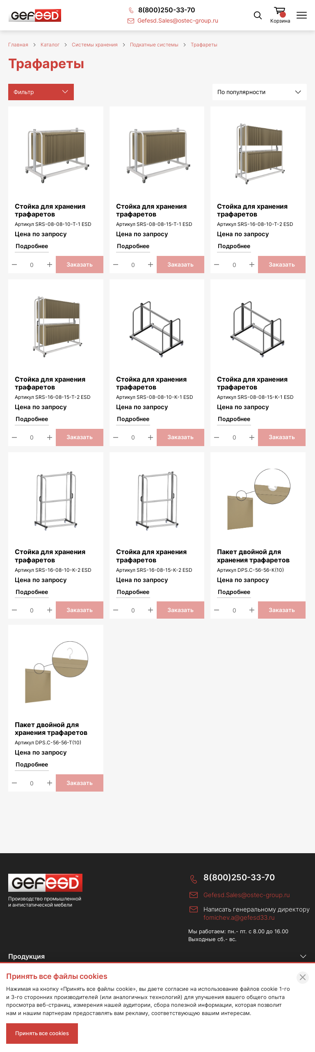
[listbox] (259, 92)
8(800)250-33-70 (239, 878)
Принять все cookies (42, 1033)
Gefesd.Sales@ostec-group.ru (246, 895)
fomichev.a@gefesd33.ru (239, 917)
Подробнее (32, 246)
